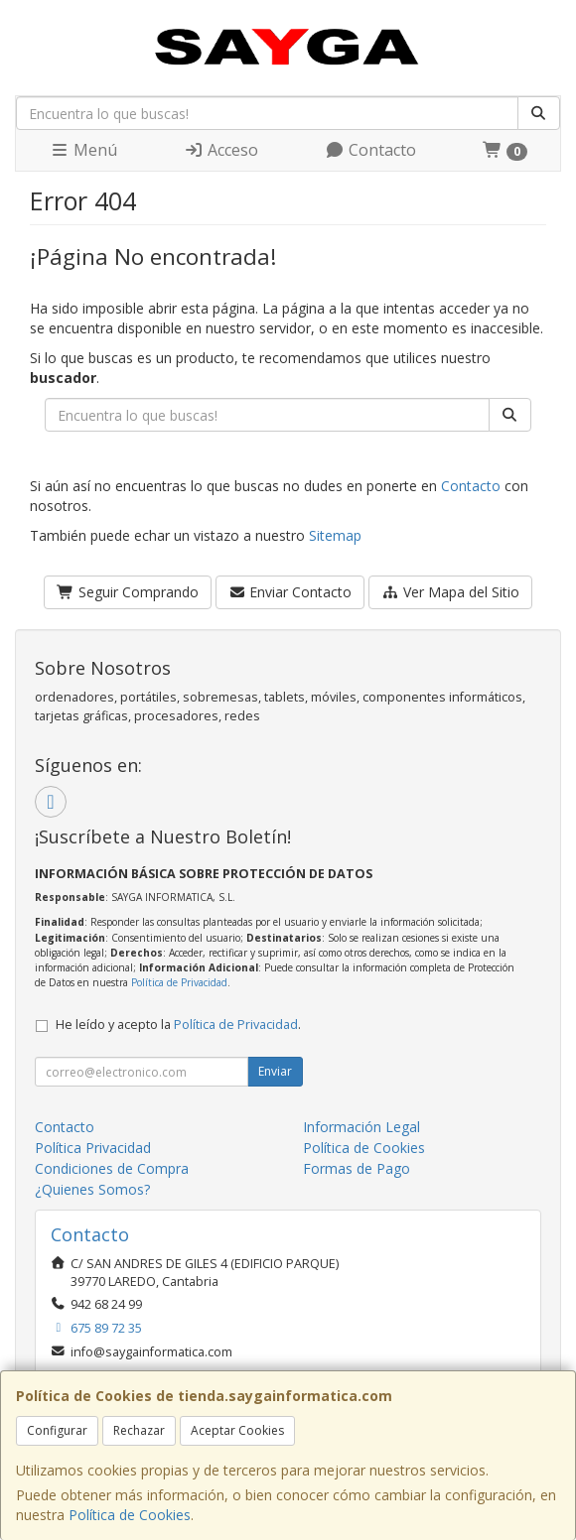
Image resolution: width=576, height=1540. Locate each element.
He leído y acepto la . (178, 1024)
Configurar (57, 1430)
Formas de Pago (356, 1168)
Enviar (275, 1071)
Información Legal (361, 1126)
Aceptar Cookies (237, 1430)
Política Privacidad (93, 1147)
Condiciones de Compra (112, 1168)
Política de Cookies (130, 1514)
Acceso (221, 150)
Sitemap (335, 535)
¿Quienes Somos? (92, 1189)
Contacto (370, 150)
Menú (83, 150)
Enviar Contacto (290, 591)
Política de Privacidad (179, 982)
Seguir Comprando (128, 591)
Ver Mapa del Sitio (450, 591)
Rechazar (139, 1430)
